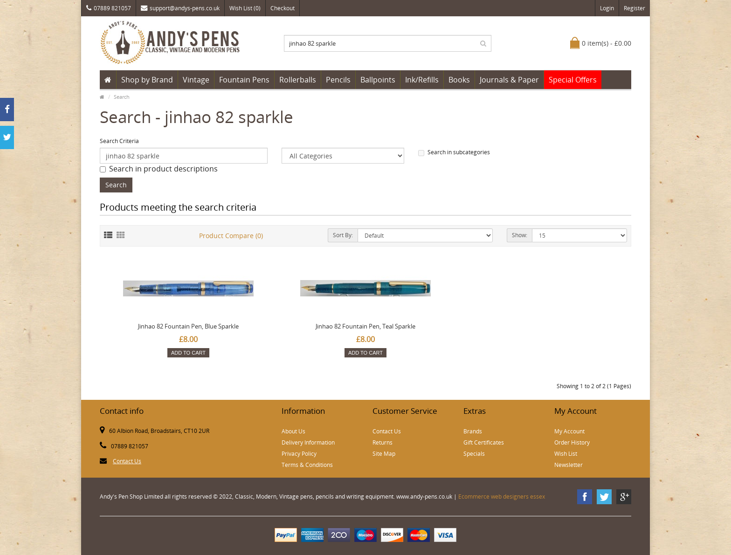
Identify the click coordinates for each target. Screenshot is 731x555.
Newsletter (568, 465)
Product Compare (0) (231, 235)
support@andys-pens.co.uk (180, 8)
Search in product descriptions (159, 168)
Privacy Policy (299, 454)
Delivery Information (308, 442)
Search (122, 96)
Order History (572, 442)
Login (607, 8)
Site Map (383, 454)
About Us (293, 431)
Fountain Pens (244, 80)
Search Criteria (119, 141)
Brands (472, 431)
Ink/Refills (422, 80)
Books (459, 80)
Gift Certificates (483, 442)
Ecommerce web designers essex (501, 496)
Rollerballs (297, 80)
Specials (474, 454)
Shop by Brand (147, 80)
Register (634, 8)
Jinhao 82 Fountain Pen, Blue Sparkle (188, 326)
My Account (569, 431)
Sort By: (343, 235)
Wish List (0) (245, 8)
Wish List (565, 454)
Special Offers (573, 80)
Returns (382, 442)
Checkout (282, 8)
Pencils (338, 80)
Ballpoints (377, 80)
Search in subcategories (454, 152)
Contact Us (127, 461)
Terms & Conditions (307, 465)
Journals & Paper (509, 80)
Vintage (196, 80)
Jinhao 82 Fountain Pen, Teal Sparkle (365, 326)
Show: (519, 235)
